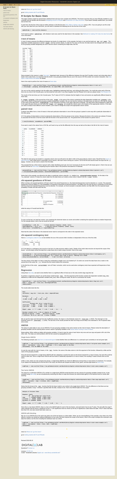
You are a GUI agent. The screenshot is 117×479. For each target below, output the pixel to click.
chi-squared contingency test (10, 18)
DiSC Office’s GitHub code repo (74, 25)
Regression (6, 20)
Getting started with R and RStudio (34, 12)
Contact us (31, 464)
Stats (19, 4)
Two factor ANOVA (8, 26)
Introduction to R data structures (75, 20)
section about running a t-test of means (81, 339)
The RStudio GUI (106, 93)
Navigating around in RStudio (54, 20)
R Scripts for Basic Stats (9, 7)
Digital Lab (40, 469)
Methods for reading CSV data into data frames (96, 34)
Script (10, 4)
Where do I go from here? (33, 9)
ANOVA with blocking (8, 28)
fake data (31, 276)
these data (53, 81)
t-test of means (7, 10)
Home (4, 4)
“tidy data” (46, 75)
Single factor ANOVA (8, 24)
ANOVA (5, 22)
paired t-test (6, 12)
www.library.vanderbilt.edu (52, 469)
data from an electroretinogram (46, 350)
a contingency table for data (34, 240)
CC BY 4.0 (29, 467)
